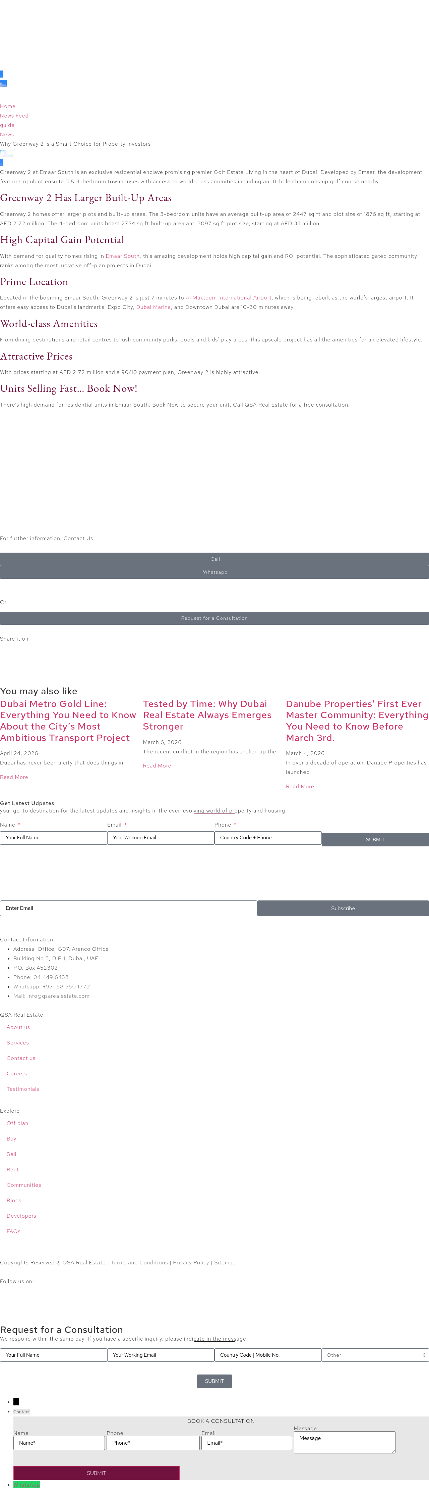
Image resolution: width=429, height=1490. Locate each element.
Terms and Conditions (139, 1262)
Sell (11, 1154)
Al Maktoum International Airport (229, 297)
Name (8, 825)
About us (18, 1027)
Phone (223, 825)
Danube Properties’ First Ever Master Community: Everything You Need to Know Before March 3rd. (357, 720)
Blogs (14, 1200)
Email (115, 825)
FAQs (14, 1231)
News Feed (14, 115)
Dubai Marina (153, 307)
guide (7, 125)
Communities (24, 1185)
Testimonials (23, 1088)
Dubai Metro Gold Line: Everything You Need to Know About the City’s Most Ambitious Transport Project (68, 720)
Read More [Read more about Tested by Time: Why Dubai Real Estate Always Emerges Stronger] (157, 765)
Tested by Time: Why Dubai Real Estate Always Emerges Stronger (207, 715)
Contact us (21, 1058)
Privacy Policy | (193, 1262)
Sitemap (225, 1262)
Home (8, 106)
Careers (17, 1073)
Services (18, 1042)
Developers (22, 1215)
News (7, 134)
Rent (13, 1169)
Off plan (17, 1123)
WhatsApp (26, 1484)
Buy (11, 1138)
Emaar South (123, 256)
